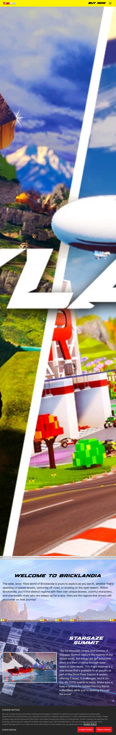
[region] (58, 720)
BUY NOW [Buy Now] (97, 3)
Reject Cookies (104, 729)
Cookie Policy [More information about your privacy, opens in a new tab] (90, 724)
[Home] (10, 3)
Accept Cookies (86, 729)
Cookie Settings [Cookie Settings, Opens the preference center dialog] (9, 729)
